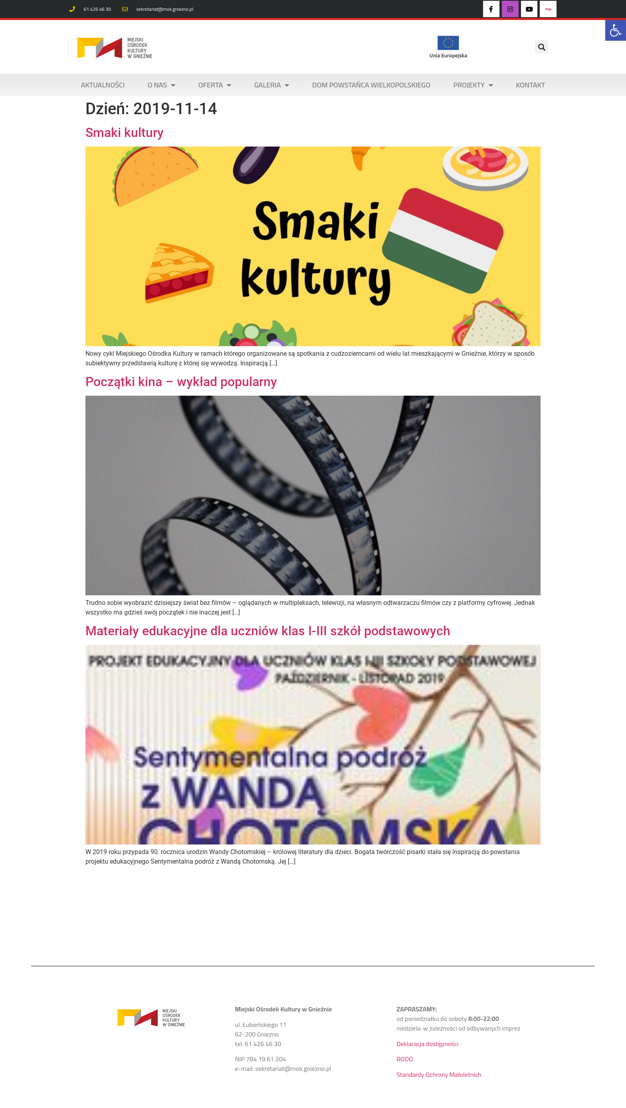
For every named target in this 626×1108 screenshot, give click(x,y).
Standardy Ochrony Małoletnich (438, 1074)
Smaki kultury (124, 132)
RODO (404, 1059)
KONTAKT (530, 84)
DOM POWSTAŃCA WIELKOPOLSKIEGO (371, 84)
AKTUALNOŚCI (103, 84)
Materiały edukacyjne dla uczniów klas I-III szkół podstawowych (267, 630)
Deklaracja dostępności (427, 1044)
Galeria (271, 85)
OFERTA (215, 85)
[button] (615, 30)
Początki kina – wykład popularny (181, 381)
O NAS (162, 85)
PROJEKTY (473, 85)
